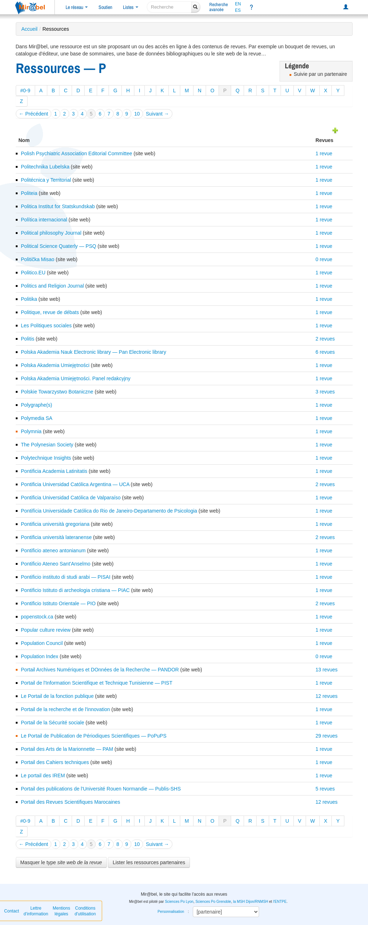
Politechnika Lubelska (45, 167)
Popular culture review (46, 630)
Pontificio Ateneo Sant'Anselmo (55, 564)
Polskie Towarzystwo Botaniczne (57, 392)
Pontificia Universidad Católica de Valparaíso (70, 497)
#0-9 (25, 90)
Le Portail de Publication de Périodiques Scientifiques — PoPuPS (93, 736)
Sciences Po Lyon (179, 902)
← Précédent (33, 114)
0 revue (324, 259)
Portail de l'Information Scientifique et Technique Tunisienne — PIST (96, 683)
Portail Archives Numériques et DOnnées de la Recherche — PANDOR (100, 669)
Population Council (42, 643)
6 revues (325, 352)
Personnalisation (171, 912)
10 (137, 114)
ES (238, 10)
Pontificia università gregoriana (55, 524)
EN (238, 3)
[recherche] (169, 7)
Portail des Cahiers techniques (55, 762)
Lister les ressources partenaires (149, 862)
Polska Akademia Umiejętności (55, 365)
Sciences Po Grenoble (213, 902)
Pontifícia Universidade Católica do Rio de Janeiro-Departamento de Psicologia (109, 511)
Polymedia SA (36, 418)
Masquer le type (61, 862)
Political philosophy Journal (51, 233)
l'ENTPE (279, 902)
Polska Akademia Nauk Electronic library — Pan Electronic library (93, 352)
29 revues (327, 736)
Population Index (39, 656)
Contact (11, 911)
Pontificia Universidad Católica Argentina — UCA (75, 484)
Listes (130, 7)
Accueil (29, 29)
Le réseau (77, 7)
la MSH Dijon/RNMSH (250, 902)
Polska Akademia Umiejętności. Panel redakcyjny (75, 378)
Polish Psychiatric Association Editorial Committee (76, 153)
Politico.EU (33, 272)
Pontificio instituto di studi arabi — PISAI (65, 577)
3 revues (325, 392)
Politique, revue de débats (50, 312)
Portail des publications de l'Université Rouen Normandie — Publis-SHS (101, 789)
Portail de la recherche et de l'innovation (65, 709)
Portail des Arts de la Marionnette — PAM (67, 749)
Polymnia (31, 431)
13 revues (327, 669)
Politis (27, 339)
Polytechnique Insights (46, 458)
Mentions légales (61, 911)
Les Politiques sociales (46, 325)
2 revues (325, 339)
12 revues (327, 696)
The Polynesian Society (47, 444)
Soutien (105, 7)
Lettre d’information (36, 911)
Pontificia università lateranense (56, 537)
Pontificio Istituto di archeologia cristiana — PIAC (75, 590)
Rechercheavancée (218, 7)
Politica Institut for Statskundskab (58, 206)
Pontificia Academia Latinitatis (54, 471)
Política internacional (44, 219)
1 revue (324, 153)
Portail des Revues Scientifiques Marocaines (70, 802)
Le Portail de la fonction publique (57, 696)
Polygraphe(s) (36, 405)
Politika (29, 299)
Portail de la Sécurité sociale (52, 722)
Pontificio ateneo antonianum (53, 550)
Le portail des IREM (43, 775)
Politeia (29, 193)
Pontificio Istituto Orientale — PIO (58, 603)
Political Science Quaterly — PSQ (58, 246)
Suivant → (157, 114)
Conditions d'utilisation (85, 911)
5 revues (325, 789)
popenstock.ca (37, 617)
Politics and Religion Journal (52, 286)
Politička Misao (37, 259)
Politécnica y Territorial (46, 180)
